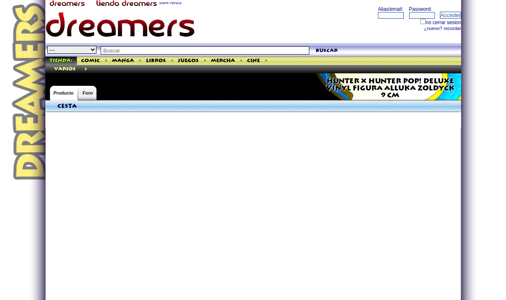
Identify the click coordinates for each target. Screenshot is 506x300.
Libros (156, 60)
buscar (327, 50)
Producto (64, 92)
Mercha (223, 60)
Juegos (188, 60)
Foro (88, 92)
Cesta (67, 106)
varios (65, 69)
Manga (123, 60)
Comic (90, 60)
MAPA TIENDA (171, 3)
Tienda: (60, 60)
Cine (253, 60)
